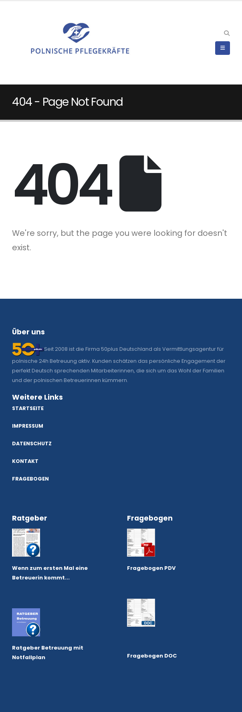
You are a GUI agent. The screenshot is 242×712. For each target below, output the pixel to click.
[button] (226, 33)
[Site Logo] (34, 43)
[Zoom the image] (26, 533)
